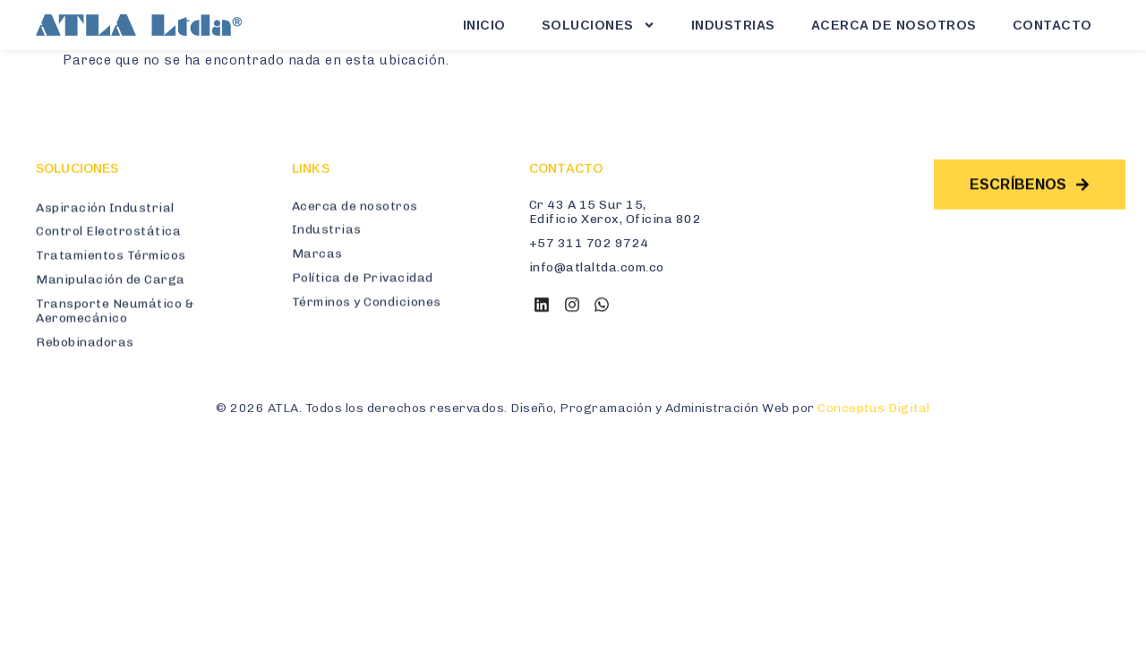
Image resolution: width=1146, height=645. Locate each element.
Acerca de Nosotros (894, 25)
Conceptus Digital (873, 408)
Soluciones (598, 25)
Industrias (733, 25)
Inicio (484, 25)
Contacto (1052, 25)
